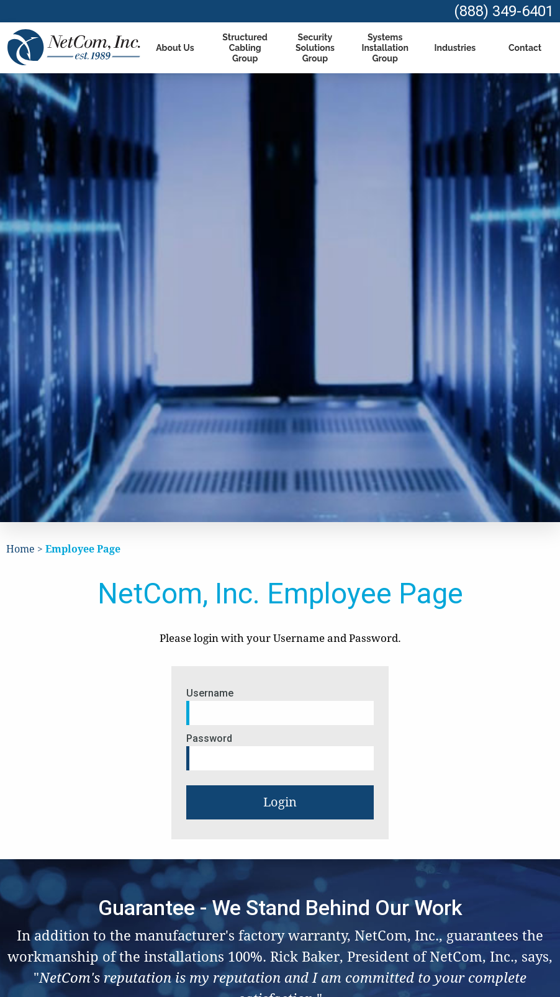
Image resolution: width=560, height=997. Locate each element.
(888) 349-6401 (504, 11)
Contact (524, 48)
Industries (455, 48)
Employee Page (82, 549)
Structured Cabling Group (245, 47)
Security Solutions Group (315, 47)
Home (20, 549)
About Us (175, 48)
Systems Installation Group (384, 47)
